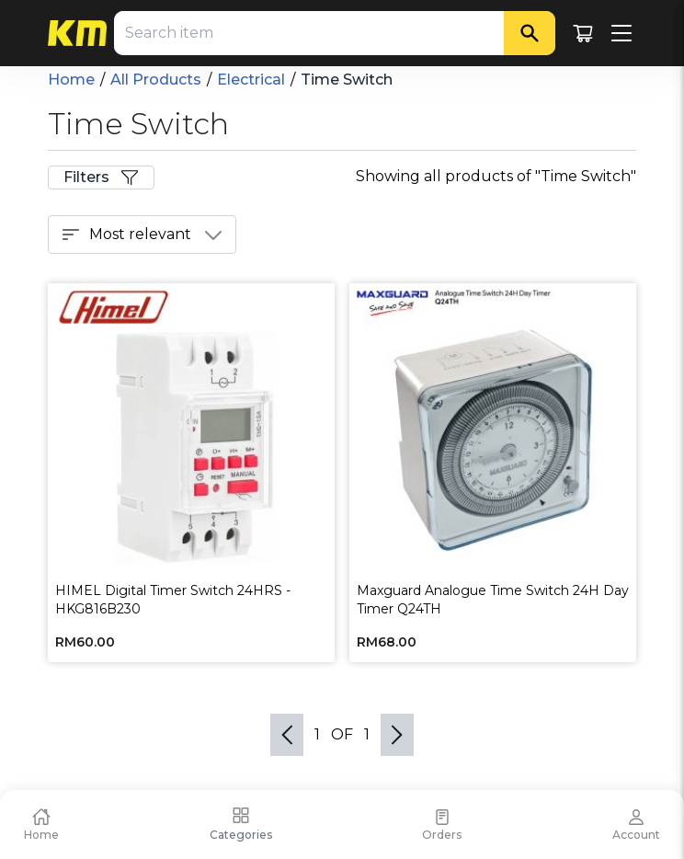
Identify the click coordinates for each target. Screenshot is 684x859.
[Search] (529, 33)
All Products (155, 79)
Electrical (251, 79)
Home (71, 79)
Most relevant (142, 234)
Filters (101, 177)
